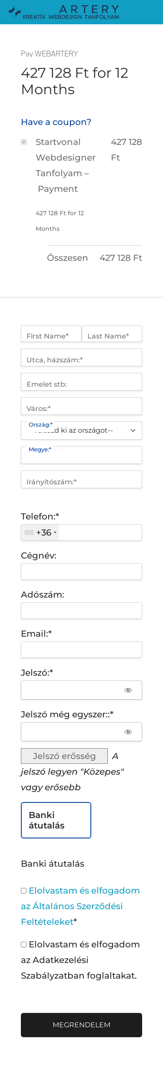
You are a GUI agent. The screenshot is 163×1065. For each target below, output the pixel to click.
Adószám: (42, 594)
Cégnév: (39, 555)
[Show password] (128, 690)
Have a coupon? (56, 122)
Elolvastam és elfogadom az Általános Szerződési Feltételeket (80, 906)
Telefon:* (40, 516)
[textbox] (81, 532)
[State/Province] (81, 455)
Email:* (36, 633)
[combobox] (40, 532)
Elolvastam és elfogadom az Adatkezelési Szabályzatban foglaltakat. (80, 960)
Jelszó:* (37, 672)
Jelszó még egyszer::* (67, 714)
